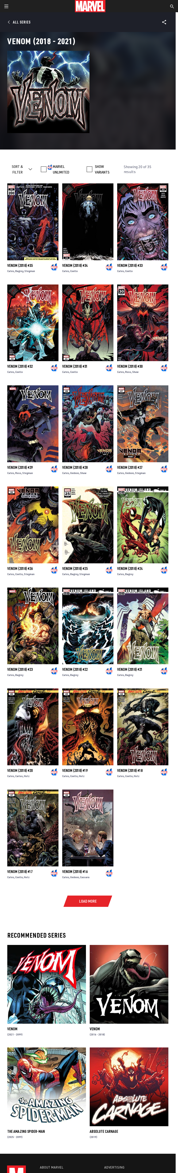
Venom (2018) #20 (20, 770)
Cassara (84, 877)
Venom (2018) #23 (20, 669)
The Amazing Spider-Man (26, 1131)
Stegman (29, 271)
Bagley (19, 271)
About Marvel (51, 1167)
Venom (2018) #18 (130, 770)
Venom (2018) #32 (20, 366)
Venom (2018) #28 (75, 467)
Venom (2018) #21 (130, 669)
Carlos (19, 776)
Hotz (27, 776)
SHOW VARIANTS (102, 169)
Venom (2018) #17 (20, 871)
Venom (12, 1029)
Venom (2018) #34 (75, 265)
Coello (74, 271)
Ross (128, 372)
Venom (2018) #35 (20, 265)
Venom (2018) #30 (130, 366)
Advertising (114, 1167)
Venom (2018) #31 (75, 366)
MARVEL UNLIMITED (61, 169)
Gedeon (74, 473)
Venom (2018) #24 (130, 568)
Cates (10, 271)
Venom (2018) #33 (130, 265)
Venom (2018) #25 (75, 568)
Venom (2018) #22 (75, 669)
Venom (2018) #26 (20, 568)
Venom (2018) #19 (75, 770)
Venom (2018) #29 (20, 467)
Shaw (135, 372)
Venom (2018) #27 (130, 467)
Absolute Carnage (104, 1131)
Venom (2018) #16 (75, 871)
